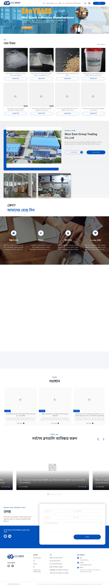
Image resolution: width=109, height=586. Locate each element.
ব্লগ (63, 3)
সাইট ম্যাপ (17, 584)
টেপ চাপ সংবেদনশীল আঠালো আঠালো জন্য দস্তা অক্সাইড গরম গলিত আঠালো (67, 116)
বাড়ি (44, 3)
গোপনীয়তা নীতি (10, 584)
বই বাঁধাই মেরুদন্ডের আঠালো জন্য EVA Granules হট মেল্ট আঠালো (93, 116)
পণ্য (56, 3)
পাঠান (87, 537)
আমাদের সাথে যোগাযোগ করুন (73, 3)
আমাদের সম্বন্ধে (50, 3)
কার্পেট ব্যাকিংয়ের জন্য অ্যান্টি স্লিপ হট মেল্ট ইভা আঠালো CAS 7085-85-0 (16, 81)
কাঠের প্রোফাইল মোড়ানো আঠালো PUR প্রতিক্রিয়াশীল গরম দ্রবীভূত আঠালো (15, 116)
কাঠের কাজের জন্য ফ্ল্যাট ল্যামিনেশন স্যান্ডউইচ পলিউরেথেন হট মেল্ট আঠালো (41, 116)
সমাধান (60, 3)
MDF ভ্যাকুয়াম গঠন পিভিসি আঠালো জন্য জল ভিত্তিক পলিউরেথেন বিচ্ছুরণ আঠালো (93, 81)
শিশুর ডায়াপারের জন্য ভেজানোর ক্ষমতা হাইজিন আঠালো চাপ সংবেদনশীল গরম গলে (41, 81)
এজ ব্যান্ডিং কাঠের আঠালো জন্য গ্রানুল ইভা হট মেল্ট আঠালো (67, 81)
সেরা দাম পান (15, 85)
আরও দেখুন (101, 45)
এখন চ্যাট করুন (96, 152)
